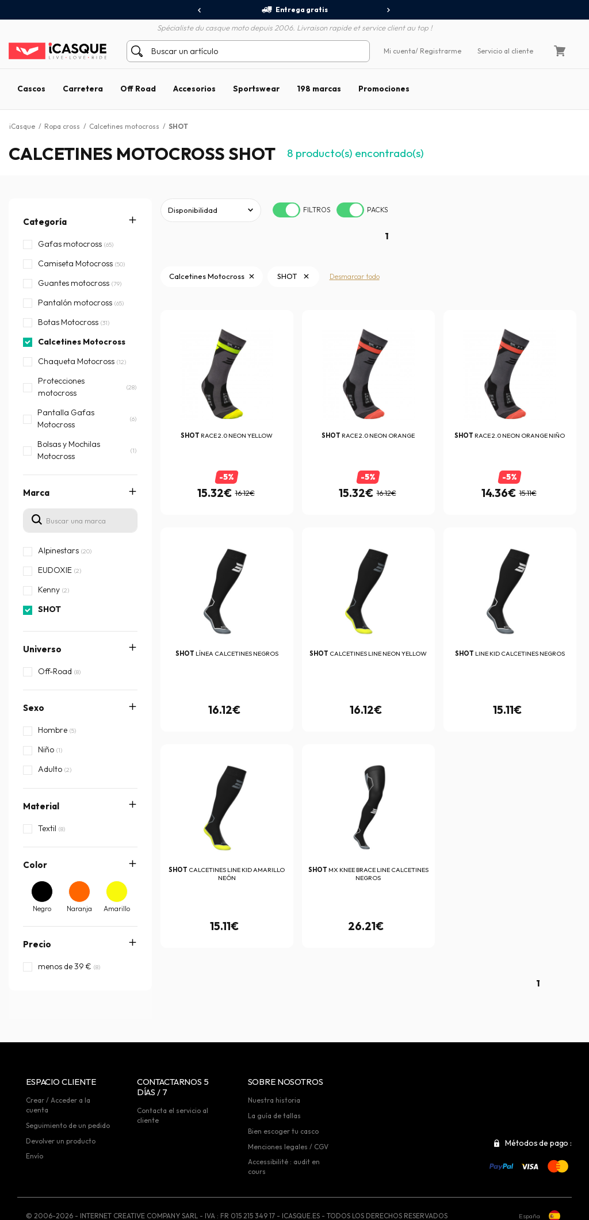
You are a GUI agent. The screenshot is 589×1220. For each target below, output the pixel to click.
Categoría (45, 221)
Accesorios (194, 88)
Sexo (33, 707)
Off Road (138, 88)
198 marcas (319, 88)
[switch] (286, 209)
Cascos (31, 88)
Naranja (79, 908)
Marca (36, 492)
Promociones (384, 88)
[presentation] (200, 10)
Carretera (83, 88)
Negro (42, 908)
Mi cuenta (399, 51)
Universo (42, 649)
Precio (37, 944)
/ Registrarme (438, 51)
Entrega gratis (294, 10)
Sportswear (256, 88)
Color (35, 864)
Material (41, 806)
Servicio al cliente (505, 51)
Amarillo (117, 908)
